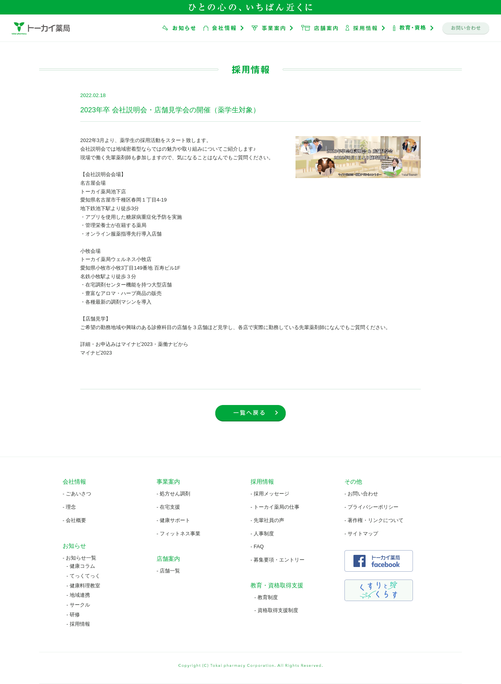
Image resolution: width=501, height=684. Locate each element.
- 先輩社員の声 (267, 520)
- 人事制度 (262, 533)
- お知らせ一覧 (79, 558)
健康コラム (82, 566)
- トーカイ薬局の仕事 (274, 507)
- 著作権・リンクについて (374, 520)
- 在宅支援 (168, 507)
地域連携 (80, 595)
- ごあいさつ (77, 494)
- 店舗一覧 (168, 571)
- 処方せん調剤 (173, 494)
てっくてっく (85, 576)
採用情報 (80, 624)
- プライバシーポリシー (371, 507)
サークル (80, 605)
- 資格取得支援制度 (276, 610)
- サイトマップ (361, 533)
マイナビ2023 (96, 353)
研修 (75, 614)
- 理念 (69, 507)
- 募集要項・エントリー (277, 560)
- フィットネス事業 (178, 533)
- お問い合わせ (361, 494)
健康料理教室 (85, 586)
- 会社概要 (74, 520)
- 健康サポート (173, 520)
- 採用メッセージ (269, 494)
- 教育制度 (266, 597)
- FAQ (257, 546)
